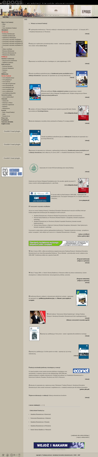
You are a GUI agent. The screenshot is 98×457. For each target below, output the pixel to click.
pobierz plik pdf (84, 389)
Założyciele (6, 100)
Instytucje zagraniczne (8, 104)
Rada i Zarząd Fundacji (9, 112)
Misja (4, 24)
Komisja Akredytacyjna (9, 33)
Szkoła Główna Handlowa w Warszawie (40, 429)
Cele (4, 26)
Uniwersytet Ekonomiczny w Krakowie (40, 418)
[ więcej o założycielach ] (82, 437)
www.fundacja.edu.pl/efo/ (9, 93)
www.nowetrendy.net (8, 85)
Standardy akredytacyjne (9, 35)
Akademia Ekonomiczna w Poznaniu (39, 422)
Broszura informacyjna (8, 51)
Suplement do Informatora (9, 37)
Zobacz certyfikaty (7, 49)
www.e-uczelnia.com (8, 89)
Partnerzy (5, 70)
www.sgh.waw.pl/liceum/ (9, 83)
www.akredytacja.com (8, 87)
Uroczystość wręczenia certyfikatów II (12, 41)
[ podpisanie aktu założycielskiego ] (80, 435)
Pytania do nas (6, 116)
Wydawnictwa (6, 108)
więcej (87, 33)
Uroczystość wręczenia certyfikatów (12, 39)
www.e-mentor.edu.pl (8, 97)
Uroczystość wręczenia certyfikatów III (13, 43)
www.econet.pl (6, 81)
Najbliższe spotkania (8, 62)
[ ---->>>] (37, 405)
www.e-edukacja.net (8, 91)
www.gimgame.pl (7, 79)
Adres (3, 114)
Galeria (4, 72)
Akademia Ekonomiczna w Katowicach (40, 414)
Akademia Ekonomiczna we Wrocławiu (40, 425)
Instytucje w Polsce (8, 102)
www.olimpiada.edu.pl (8, 77)
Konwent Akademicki (8, 68)
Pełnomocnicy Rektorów (9, 55)
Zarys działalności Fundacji (10, 28)
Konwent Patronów (8, 66)
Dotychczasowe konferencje (10, 60)
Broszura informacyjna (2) (9, 53)
